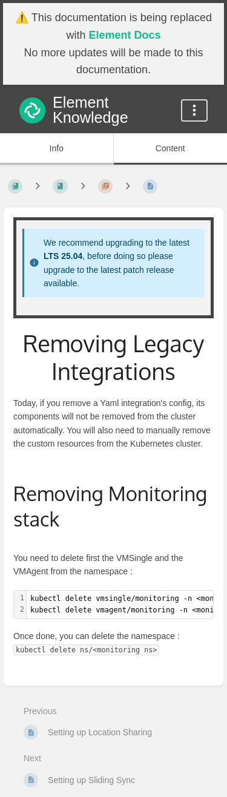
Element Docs (124, 35)
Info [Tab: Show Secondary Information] (57, 148)
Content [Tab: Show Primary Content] (170, 148)
